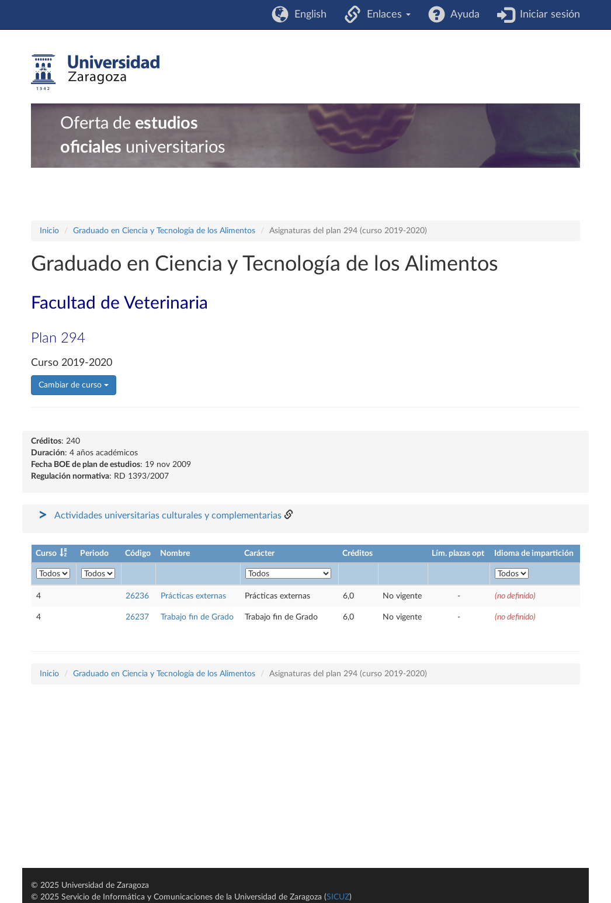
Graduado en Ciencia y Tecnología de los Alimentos (164, 231)
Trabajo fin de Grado (197, 617)
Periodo (94, 553)
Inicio (49, 231)
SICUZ (338, 897)
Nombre (175, 553)
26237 (137, 617)
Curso (46, 553)
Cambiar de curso (74, 385)
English (308, 14)
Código (138, 553)
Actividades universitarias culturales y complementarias (168, 515)
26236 (137, 596)
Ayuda (462, 14)
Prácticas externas (193, 596)
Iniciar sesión (547, 14)
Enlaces (386, 14)
